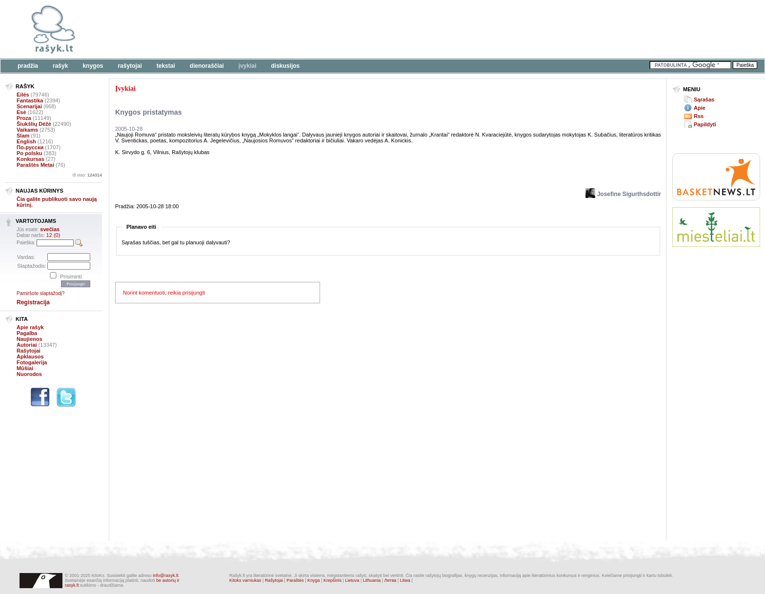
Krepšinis (332, 580)
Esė (21, 112)
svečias (50, 229)
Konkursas (30, 159)
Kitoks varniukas (245, 580)
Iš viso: (87, 175)
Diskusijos (285, 65)
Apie (699, 108)
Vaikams (27, 130)
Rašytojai (129, 65)
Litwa (405, 580)
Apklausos (30, 356)
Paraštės (295, 580)
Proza (24, 118)
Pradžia (28, 65)
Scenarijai (29, 106)
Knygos (92, 65)
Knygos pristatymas (148, 112)
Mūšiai (25, 368)
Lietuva (352, 580)
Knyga (313, 580)
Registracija (33, 302)
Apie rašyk (30, 327)
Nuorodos (29, 374)
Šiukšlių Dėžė (34, 124)
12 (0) (53, 235)
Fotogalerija (32, 362)
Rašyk (60, 65)
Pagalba (27, 333)
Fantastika (30, 100)
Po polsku (29, 153)
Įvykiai (248, 65)
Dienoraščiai (207, 65)
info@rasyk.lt (165, 575)
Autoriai (27, 345)
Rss (699, 116)
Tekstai (166, 65)
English (26, 141)
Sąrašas (704, 99)
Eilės (23, 95)
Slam (23, 136)
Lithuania (372, 580)
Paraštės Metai (35, 165)
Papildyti (705, 124)
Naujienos (29, 339)
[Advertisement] (300, 29)
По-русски (30, 147)
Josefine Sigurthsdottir (623, 194)
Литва (390, 580)
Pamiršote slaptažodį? (40, 293)
